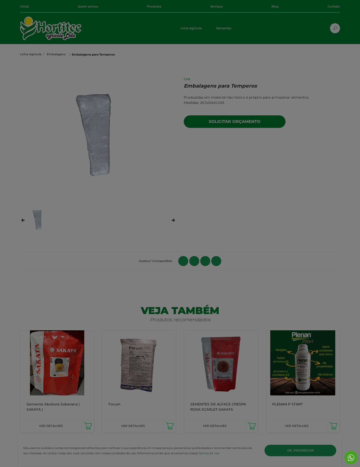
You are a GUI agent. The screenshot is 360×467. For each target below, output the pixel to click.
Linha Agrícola (191, 28)
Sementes (223, 28)
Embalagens (56, 54)
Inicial (24, 6)
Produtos (154, 6)
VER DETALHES (51, 426)
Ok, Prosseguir (300, 450)
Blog (275, 6)
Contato (334, 6)
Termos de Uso (209, 453)
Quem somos (88, 6)
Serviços (216, 6)
